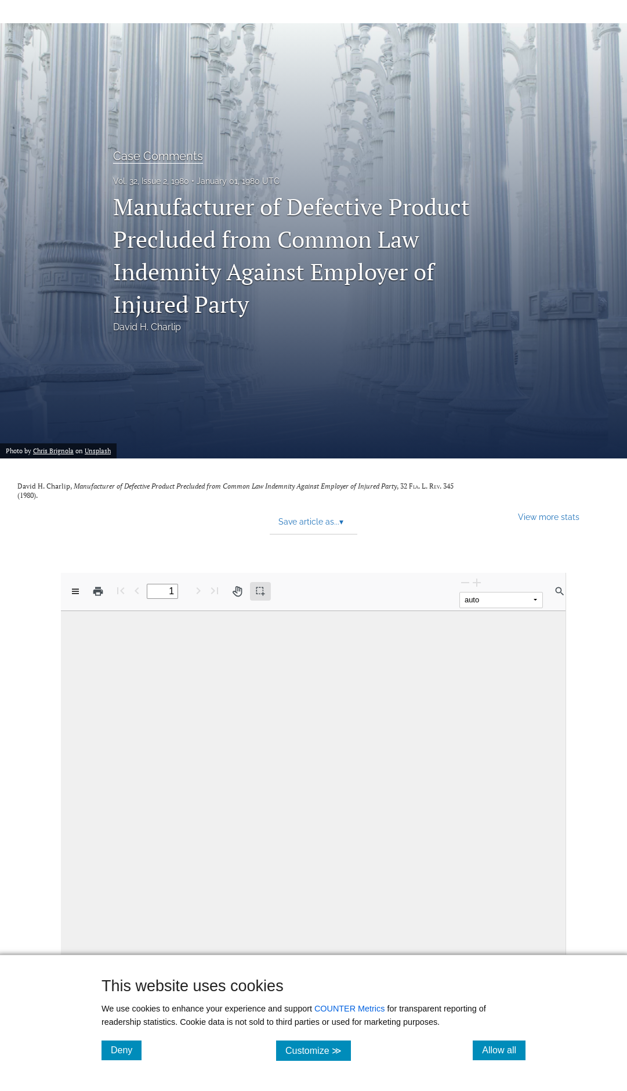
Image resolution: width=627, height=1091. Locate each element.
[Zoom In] (477, 582)
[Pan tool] (237, 591)
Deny (126, 1050)
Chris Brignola (53, 451)
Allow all (503, 1050)
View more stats (548, 517)
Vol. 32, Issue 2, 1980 (151, 181)
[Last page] (215, 590)
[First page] (121, 590)
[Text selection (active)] (260, 591)
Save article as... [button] (310, 521)
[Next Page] (198, 590)
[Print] (98, 591)
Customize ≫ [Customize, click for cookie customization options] (318, 1050)
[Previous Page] (137, 590)
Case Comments (158, 156)
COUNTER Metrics (349, 1008)
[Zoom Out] (465, 582)
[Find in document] (559, 591)
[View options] (75, 591)
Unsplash (98, 451)
